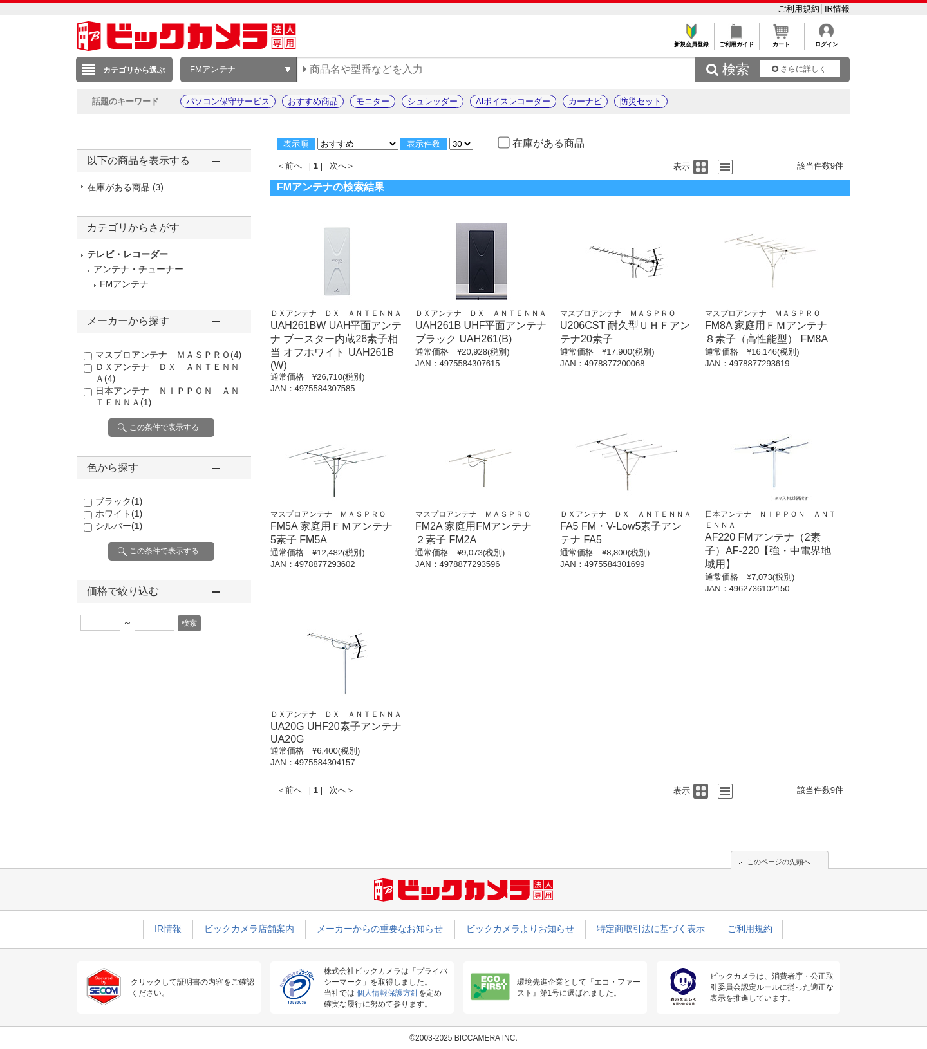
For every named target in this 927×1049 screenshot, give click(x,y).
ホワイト (118, 513)
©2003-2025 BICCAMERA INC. (463, 1038)
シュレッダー (432, 101)
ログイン (826, 41)
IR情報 (837, 9)
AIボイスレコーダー (513, 101)
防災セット (641, 101)
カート (781, 41)
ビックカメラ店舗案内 (249, 929)
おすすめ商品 (313, 101)
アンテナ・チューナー (138, 269)
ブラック (118, 501)
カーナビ (585, 101)
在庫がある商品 (125, 187)
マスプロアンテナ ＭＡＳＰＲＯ (168, 354)
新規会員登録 (691, 41)
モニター (372, 101)
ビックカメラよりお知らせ (520, 929)
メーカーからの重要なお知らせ (380, 929)
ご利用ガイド (736, 41)
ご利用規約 (800, 9)
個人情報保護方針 (387, 993)
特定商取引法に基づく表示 (651, 929)
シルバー (118, 526)
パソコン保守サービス (228, 101)
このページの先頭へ (778, 862)
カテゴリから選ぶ (134, 70)
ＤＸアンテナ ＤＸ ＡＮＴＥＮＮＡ (336, 313)
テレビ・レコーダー (127, 254)
